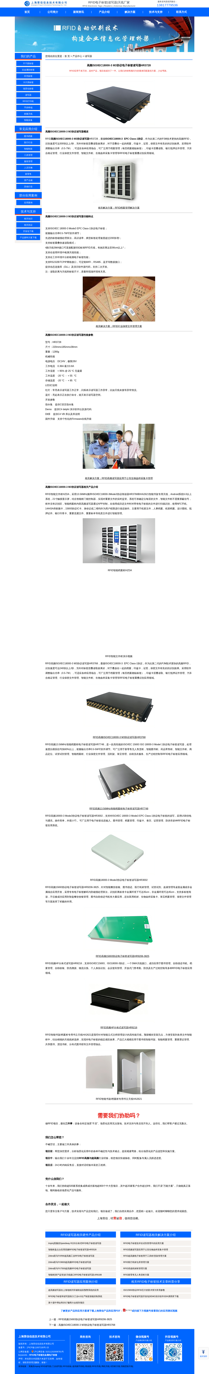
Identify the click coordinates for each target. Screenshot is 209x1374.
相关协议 (28, 225)
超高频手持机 (78, 1366)
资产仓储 (28, 180)
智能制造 (28, 149)
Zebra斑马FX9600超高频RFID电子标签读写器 (69, 1262)
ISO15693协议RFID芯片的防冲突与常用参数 (144, 1290)
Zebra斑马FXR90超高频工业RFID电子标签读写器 (71, 1256)
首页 (27, 11)
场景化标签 (28, 88)
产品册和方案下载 (28, 237)
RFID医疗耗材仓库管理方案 (136, 1262)
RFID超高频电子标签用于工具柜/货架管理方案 (145, 1256)
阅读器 (88, 1366)
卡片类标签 (28, 82)
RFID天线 (96, 1366)
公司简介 (52, 11)
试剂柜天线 (115, 1366)
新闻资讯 (78, 11)
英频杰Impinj (34, 1366)
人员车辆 (28, 167)
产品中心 (77, 56)
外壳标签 (28, 76)
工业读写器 (57, 1366)
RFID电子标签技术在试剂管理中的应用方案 (143, 1243)
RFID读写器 (46, 1366)
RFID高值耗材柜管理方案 (135, 1268)
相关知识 (28, 218)
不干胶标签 (28, 63)
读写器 (28, 95)
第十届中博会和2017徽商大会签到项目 (66, 1302)
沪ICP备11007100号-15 (38, 1347)
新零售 (28, 174)
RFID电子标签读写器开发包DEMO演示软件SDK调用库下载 (150, 1296)
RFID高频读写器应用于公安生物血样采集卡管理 (145, 1249)
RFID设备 (67, 1366)
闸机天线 (105, 1366)
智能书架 (150, 1039)
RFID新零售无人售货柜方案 (136, 1275)
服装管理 (28, 161)
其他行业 (28, 186)
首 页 (67, 56)
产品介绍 (104, 11)
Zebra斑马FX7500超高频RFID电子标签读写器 (69, 1268)
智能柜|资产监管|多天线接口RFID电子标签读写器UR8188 (75, 1275)
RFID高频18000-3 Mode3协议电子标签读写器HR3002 (119, 880)
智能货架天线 (127, 1366)
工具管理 (28, 155)
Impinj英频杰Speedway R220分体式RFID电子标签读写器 (74, 1243)
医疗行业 (28, 142)
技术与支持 (155, 11)
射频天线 (28, 114)
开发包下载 (28, 231)
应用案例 (28, 202)
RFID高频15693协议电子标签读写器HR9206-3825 (85, 1319)
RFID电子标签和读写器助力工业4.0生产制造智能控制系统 (75, 1296)
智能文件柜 (87, 153)
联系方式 (181, 11)
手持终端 (28, 107)
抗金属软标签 (28, 70)
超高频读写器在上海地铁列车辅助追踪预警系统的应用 (73, 1290)
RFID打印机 (28, 101)
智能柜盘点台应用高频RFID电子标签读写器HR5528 (72, 1249)
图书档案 (28, 136)
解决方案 (130, 11)
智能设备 (28, 120)
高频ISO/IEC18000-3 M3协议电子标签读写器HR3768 (86, 1325)
